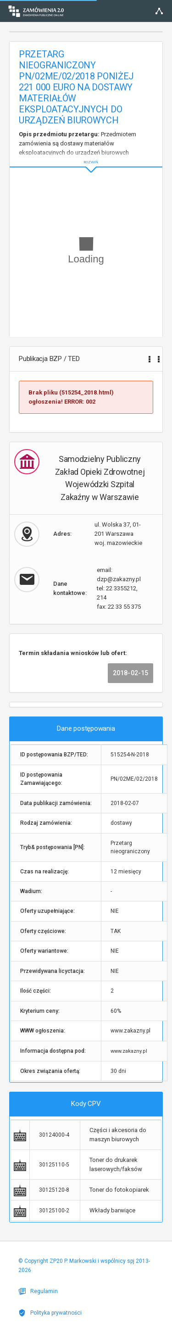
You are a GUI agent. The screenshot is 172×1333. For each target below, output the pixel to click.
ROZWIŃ (86, 155)
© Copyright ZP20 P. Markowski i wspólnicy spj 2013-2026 (84, 1265)
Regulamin (38, 1291)
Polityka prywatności (50, 1312)
